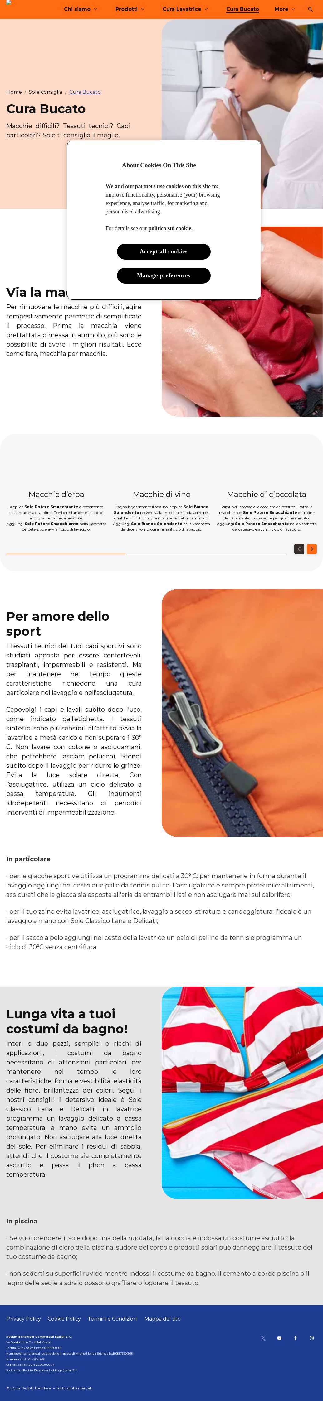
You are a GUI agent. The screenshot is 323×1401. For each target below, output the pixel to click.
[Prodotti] (175, 9)
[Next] (312, 549)
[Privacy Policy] (23, 1319)
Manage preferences (163, 275)
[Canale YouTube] (279, 1338)
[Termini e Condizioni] (112, 1319)
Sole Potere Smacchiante (51, 506)
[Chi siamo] (125, 9)
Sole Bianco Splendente (156, 523)
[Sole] (18, 9)
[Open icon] (310, 9)
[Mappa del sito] (162, 1319)
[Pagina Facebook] (296, 1338)
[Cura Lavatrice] (230, 9)
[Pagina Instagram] (312, 1338)
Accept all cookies (164, 251)
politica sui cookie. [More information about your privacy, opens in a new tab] (171, 228)
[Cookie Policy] (64, 1319)
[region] (164, 220)
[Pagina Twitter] (263, 1338)
